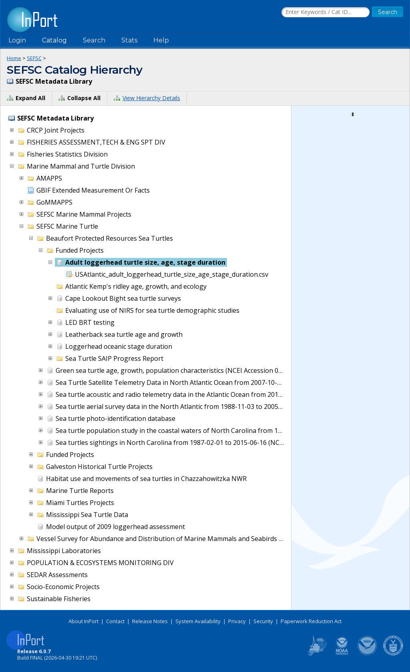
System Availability (198, 621)
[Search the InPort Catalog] (325, 12)
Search (94, 40)
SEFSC (34, 58)
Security (263, 621)
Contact (115, 621)
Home (14, 58)
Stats (129, 40)
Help (161, 40)
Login (17, 40)
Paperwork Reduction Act (311, 621)
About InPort (83, 621)
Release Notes (150, 621)
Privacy (237, 621)
